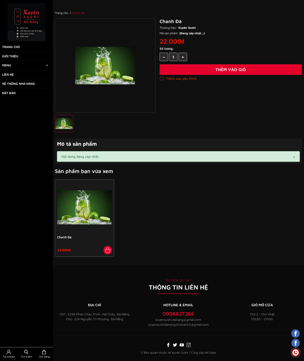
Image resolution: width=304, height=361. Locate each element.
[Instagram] (188, 344)
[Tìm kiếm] (26, 354)
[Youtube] (182, 344)
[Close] (294, 156)
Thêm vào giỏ (230, 69)
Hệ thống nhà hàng (18, 83)
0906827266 (178, 314)
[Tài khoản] (9, 354)
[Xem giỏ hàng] (44, 354)
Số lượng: (167, 48)
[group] (105, 66)
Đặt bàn (9, 93)
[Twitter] (175, 344)
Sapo (212, 352)
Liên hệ (8, 74)
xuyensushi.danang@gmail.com (178, 319)
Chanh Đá (64, 237)
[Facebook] (168, 344)
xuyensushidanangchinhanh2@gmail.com (178, 324)
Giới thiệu (10, 56)
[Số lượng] (173, 57)
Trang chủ (11, 47)
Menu (25, 65)
